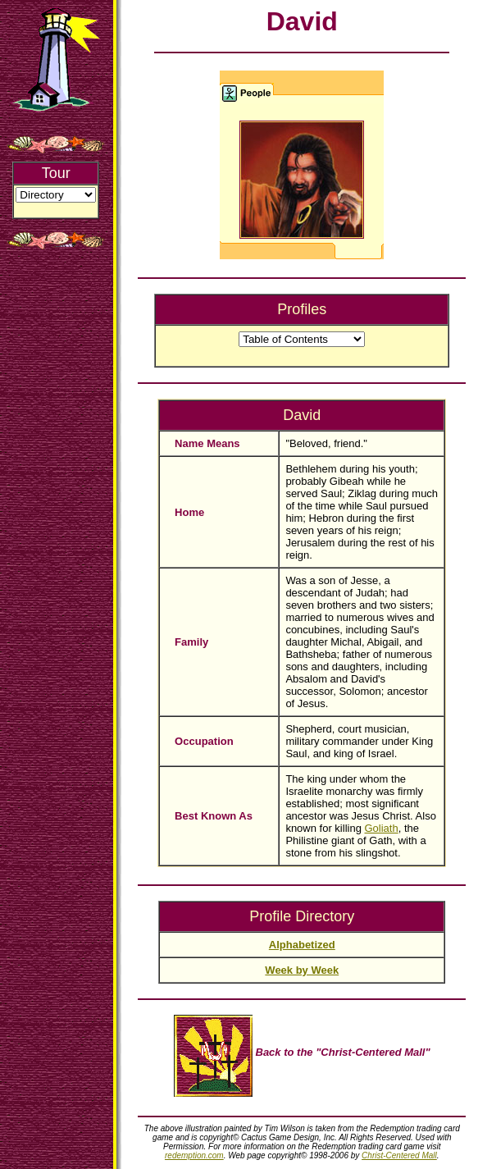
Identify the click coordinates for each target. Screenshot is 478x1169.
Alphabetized (302, 944)
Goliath (381, 828)
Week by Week (302, 970)
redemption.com (194, 1155)
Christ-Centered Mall (399, 1155)
